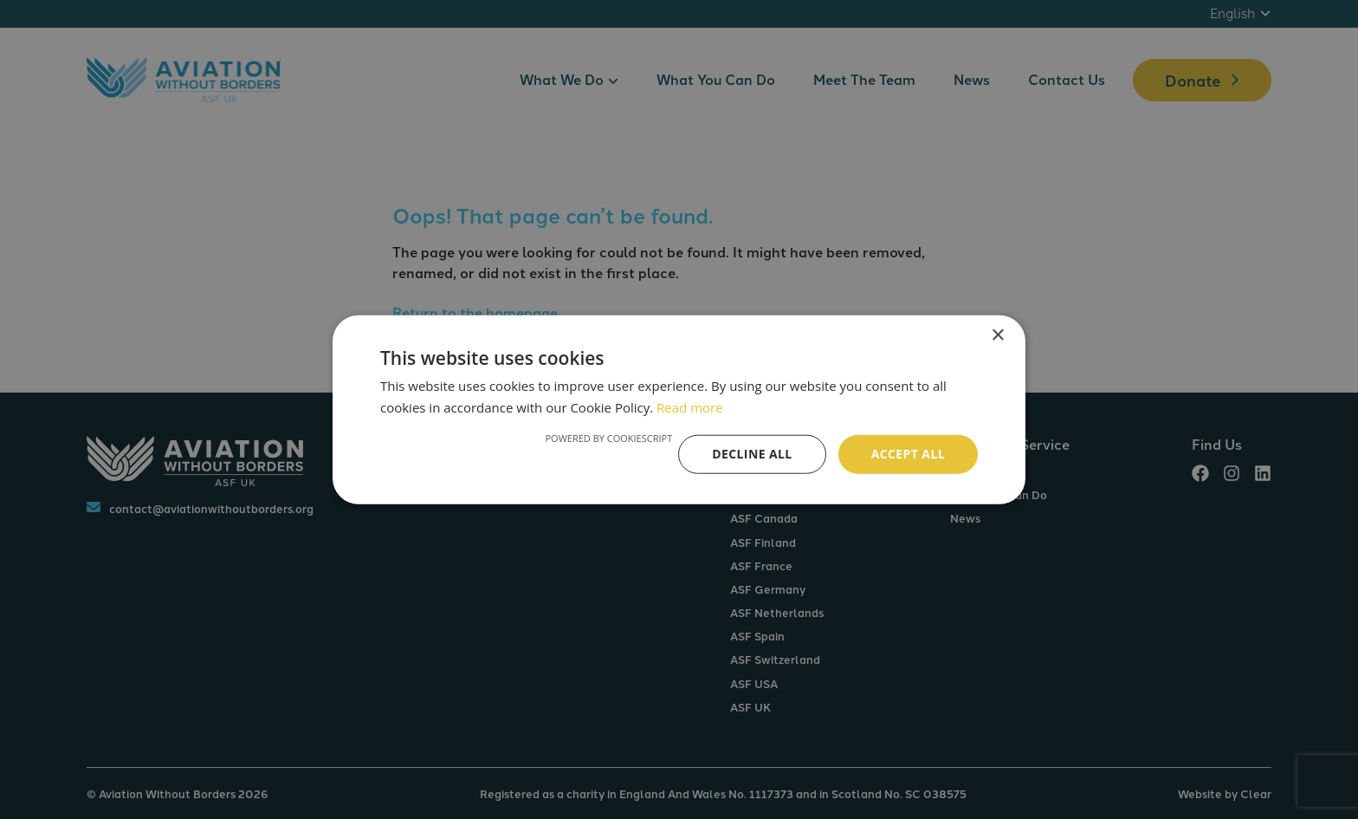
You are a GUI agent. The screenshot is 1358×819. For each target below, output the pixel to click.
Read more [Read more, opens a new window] (689, 406)
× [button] (997, 334)
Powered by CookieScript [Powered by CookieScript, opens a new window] (608, 438)
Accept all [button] (908, 453)
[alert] (679, 409)
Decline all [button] (752, 453)
